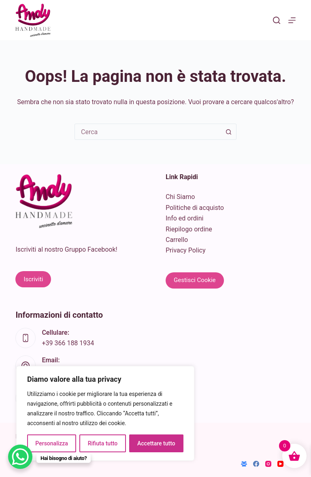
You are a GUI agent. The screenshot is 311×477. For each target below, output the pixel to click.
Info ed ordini (184, 218)
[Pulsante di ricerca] (228, 131)
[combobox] (148, 132)
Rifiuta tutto (103, 443)
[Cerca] (276, 20)
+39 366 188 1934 (68, 343)
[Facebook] (256, 464)
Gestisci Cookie (195, 280)
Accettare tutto (156, 443)
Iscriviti (33, 279)
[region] (105, 413)
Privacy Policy (186, 250)
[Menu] (292, 20)
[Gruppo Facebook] (244, 464)
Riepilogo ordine (189, 229)
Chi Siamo (180, 197)
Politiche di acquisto (195, 208)
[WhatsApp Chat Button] (20, 457)
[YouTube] (280, 464)
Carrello (177, 240)
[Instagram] (268, 464)
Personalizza (51, 443)
